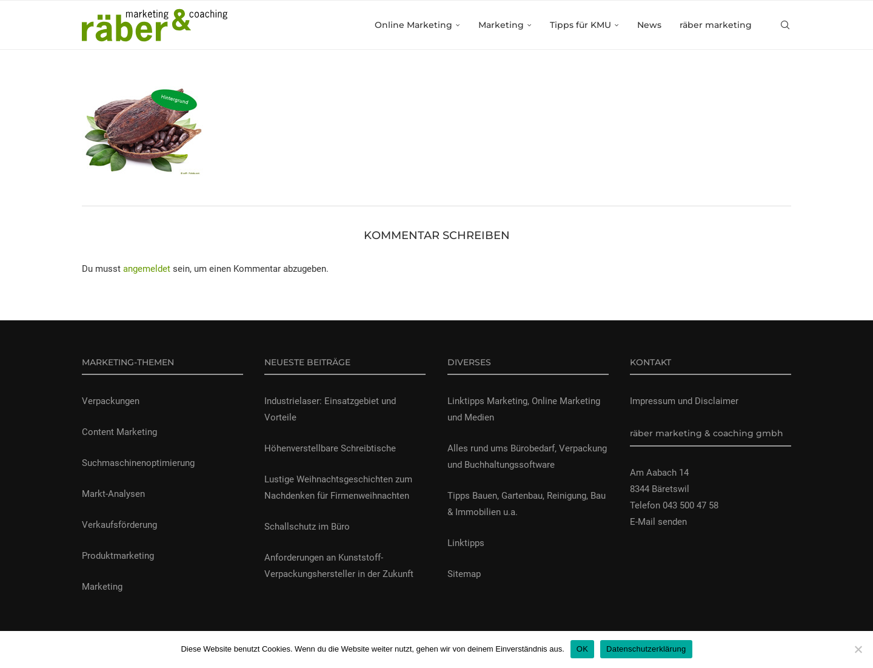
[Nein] (858, 649)
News (649, 24)
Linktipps (465, 543)
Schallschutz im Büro (307, 526)
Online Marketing (413, 24)
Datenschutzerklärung (646, 648)
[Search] (785, 25)
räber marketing (716, 24)
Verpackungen (110, 401)
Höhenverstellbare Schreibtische (330, 448)
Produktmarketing (118, 555)
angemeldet (146, 268)
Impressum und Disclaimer (684, 401)
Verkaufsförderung (119, 524)
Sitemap (464, 573)
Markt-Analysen (113, 493)
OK (582, 648)
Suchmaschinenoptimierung (138, 462)
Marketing (501, 24)
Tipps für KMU (580, 24)
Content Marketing (119, 432)
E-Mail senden (658, 521)
